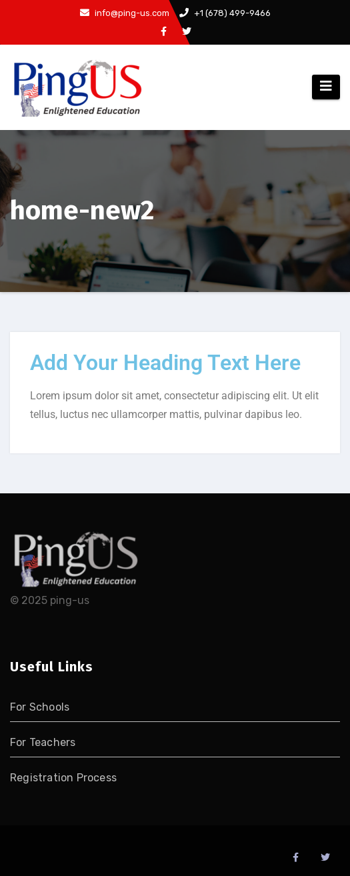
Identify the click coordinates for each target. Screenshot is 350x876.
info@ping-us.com (124, 13)
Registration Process (63, 777)
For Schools (39, 707)
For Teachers (42, 742)
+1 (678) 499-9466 (225, 13)
